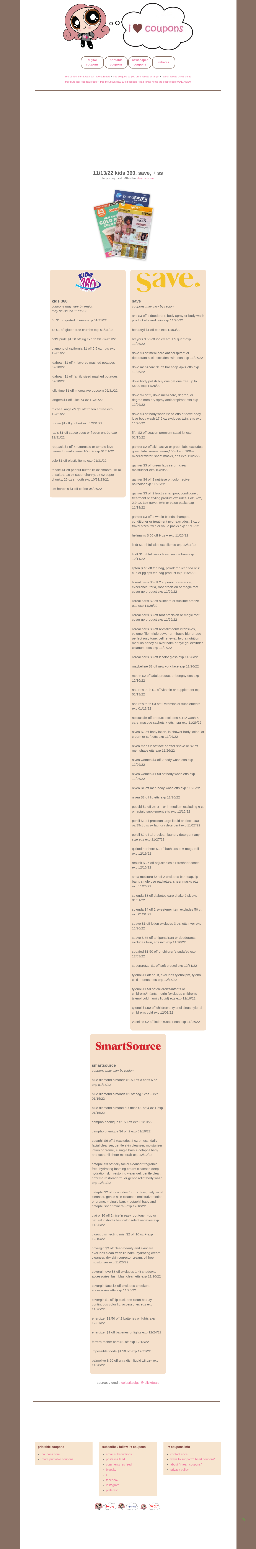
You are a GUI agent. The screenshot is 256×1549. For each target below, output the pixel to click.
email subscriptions (119, 1454)
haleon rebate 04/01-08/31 (176, 76)
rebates (163, 62)
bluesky (111, 1469)
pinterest (112, 1490)
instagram (112, 1485)
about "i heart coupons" (186, 1464)
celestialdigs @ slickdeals (140, 1382)
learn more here (146, 178)
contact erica (179, 1454)
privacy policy (179, 1469)
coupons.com (51, 1454)
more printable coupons (57, 1459)
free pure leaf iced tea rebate (81, 81)
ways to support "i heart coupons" (192, 1459)
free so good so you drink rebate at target (136, 76)
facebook (112, 1480)
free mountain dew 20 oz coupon (118, 81)
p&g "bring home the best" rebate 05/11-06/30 (165, 81)
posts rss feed (115, 1459)
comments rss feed (119, 1464)
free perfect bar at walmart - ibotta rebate (87, 76)
